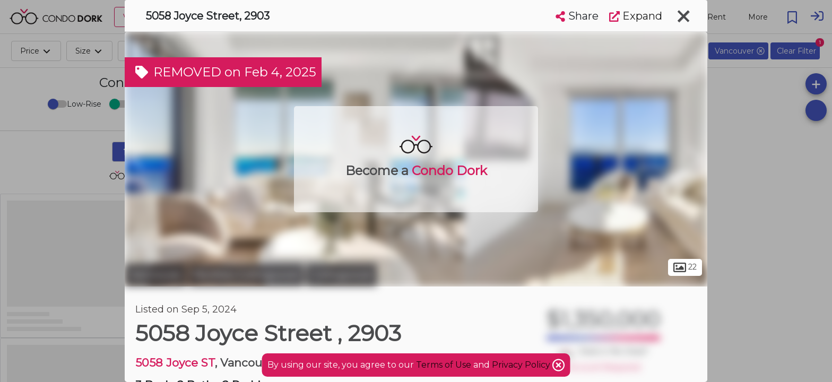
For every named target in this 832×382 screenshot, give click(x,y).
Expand (635, 16)
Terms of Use (443, 365)
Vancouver (155, 275)
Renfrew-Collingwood (246, 275)
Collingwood (341, 275)
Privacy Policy (522, 365)
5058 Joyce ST (175, 362)
